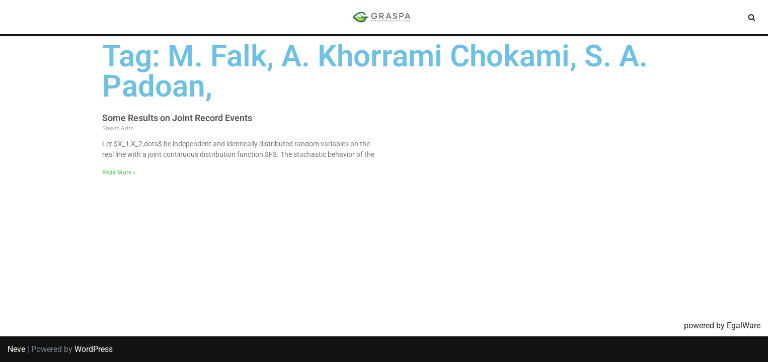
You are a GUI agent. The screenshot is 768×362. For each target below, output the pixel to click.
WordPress (93, 349)
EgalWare (743, 325)
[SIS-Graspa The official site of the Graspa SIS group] (384, 17)
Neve (16, 349)
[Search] (751, 17)
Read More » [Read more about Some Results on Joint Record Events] (119, 172)
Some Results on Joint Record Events (177, 118)
